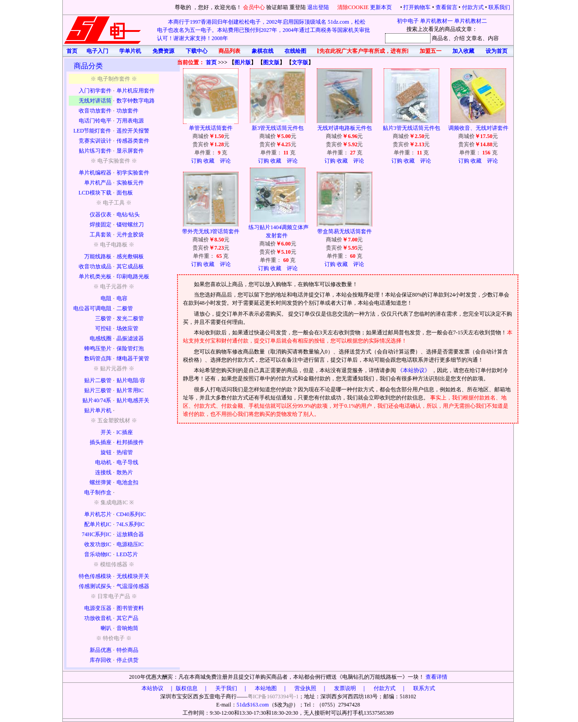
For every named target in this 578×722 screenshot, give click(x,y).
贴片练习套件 (95, 151)
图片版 (242, 62)
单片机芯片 (98, 514)
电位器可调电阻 (92, 308)
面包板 (125, 192)
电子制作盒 (98, 492)
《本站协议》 (414, 370)
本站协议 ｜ (158, 688)
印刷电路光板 (133, 276)
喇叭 (106, 628)
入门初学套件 (95, 90)
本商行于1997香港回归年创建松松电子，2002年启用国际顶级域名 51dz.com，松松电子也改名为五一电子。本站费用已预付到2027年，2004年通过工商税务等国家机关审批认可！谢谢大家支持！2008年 (263, 30)
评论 (225, 161)
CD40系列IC (131, 514)
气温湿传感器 (133, 586)
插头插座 (101, 442)
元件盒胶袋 (130, 234)
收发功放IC (98, 544)
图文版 (271, 62)
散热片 (125, 472)
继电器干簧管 (133, 358)
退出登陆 (318, 7)
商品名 (440, 38)
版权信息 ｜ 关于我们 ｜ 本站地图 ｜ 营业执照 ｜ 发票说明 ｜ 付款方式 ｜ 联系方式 (305, 688)
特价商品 (127, 650)
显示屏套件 (130, 151)
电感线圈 (101, 338)
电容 (122, 298)
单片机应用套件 (136, 90)
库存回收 (101, 660)
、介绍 (456, 38)
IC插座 (125, 432)
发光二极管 (130, 318)
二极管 (125, 308)
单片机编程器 (95, 172)
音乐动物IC (98, 554)
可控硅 (103, 328)
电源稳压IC (130, 544)
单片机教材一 (436, 21)
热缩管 (125, 452)
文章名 (474, 38)
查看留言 (446, 7)
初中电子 (408, 21)
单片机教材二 (470, 21)
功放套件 (127, 111)
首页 (211, 62)
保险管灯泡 (130, 348)
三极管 (103, 318)
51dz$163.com (253, 705)
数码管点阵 (98, 358)
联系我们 (499, 7)
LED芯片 (127, 554)
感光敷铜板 (130, 256)
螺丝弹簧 (101, 482)
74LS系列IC (131, 524)
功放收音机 (98, 618)
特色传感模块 (95, 576)
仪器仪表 (101, 214)
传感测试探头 (95, 586)
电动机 (103, 462)
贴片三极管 (98, 390)
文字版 (300, 62)
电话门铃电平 (95, 121)
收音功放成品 (95, 266)
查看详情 (436, 677)
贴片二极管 (98, 380)
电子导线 (127, 462)
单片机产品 (98, 182)
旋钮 (106, 452)
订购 (196, 161)
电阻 (106, 298)
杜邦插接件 (130, 442)
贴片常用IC (130, 390)
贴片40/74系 (96, 400)
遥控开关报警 (133, 131)
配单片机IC (98, 524)
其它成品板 (130, 266)
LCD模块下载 (95, 192)
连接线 (103, 472)
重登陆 (297, 7)
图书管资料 (130, 608)
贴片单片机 (98, 410)
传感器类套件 (133, 141)
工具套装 (101, 234)
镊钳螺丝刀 (130, 224)
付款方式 (473, 7)
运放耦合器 (130, 534)
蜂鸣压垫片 (98, 348)
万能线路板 (98, 256)
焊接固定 (101, 224)
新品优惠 (101, 650)
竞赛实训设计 (95, 141)
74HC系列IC (97, 534)
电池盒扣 (127, 482)
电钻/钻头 (128, 214)
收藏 (208, 161)
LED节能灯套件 (92, 131)
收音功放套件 (95, 111)
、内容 (490, 38)
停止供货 (127, 660)
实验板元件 (130, 182)
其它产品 (127, 618)
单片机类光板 (95, 276)
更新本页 (381, 7)
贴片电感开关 (133, 400)
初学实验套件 (133, 172)
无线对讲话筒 (95, 100)
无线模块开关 (133, 576)
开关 (106, 432)
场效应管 (127, 328)
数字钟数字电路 (136, 100)
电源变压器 (98, 608)
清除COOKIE (353, 7)
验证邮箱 (277, 7)
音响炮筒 (127, 628)
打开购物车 (417, 7)
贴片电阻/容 (131, 380)
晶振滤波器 (130, 338)
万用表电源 (130, 121)
